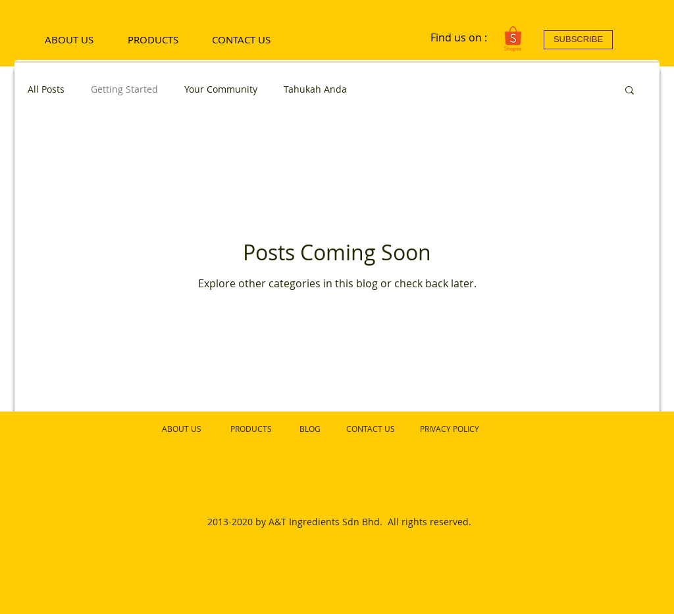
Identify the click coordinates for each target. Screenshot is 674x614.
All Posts (46, 89)
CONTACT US (370, 428)
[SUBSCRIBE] (578, 39)
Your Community (220, 89)
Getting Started (124, 89)
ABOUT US (181, 428)
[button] (629, 91)
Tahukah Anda (315, 89)
